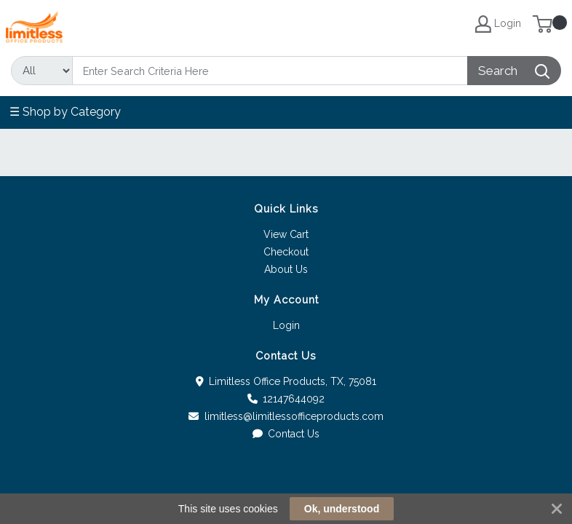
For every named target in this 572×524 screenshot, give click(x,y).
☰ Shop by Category (65, 112)
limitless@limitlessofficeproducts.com (286, 416)
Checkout (286, 252)
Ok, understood (341, 509)
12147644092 (286, 399)
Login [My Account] (498, 24)
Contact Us (286, 434)
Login (286, 325)
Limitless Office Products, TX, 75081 (286, 381)
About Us (286, 269)
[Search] (270, 70)
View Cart (286, 234)
